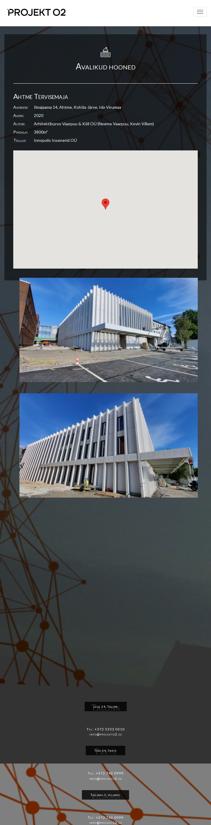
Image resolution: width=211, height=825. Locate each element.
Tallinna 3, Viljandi (105, 795)
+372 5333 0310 (110, 729)
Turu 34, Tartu (105, 750)
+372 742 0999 (109, 773)
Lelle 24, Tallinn (105, 706)
